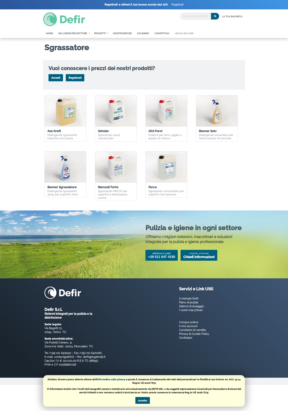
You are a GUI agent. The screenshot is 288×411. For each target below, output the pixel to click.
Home (49, 33)
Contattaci (161, 33)
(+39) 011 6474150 (60, 357)
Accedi (55, 77)
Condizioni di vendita (192, 334)
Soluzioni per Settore (72, 33)
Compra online (188, 327)
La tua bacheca (232, 16)
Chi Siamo (143, 33)
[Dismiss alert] (282, 5)
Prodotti (100, 33)
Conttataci (185, 342)
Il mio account (188, 330)
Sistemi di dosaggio (191, 311)
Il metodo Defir (189, 303)
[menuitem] (232, 16)
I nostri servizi (122, 33)
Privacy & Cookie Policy (194, 338)
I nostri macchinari (191, 314)
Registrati (177, 4)
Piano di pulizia (188, 307)
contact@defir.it (64, 361)
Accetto (142, 400)
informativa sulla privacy (111, 379)
